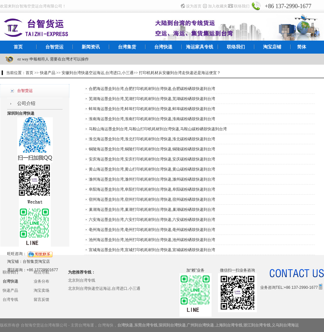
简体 (301, 47)
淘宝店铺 (272, 47)
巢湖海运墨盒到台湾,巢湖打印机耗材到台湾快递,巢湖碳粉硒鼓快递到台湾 (152, 209)
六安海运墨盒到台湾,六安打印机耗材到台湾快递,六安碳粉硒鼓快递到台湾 (152, 219)
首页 (18, 47)
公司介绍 (26, 103)
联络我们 (241, 6)
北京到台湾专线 (81, 280)
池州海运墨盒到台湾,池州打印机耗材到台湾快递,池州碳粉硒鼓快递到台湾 (152, 239)
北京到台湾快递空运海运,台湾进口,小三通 (104, 288)
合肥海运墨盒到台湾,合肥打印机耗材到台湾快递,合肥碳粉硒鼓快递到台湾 (152, 88)
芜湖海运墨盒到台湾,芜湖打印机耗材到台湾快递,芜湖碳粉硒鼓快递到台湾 (152, 98)
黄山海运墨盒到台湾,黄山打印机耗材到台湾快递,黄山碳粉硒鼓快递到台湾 (152, 169)
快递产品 (10, 290)
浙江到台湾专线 (257, 325)
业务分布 (41, 281)
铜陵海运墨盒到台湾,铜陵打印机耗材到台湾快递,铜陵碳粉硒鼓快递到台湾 (152, 149)
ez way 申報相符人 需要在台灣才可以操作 (53, 59)
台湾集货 (127, 47)
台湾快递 (163, 47)
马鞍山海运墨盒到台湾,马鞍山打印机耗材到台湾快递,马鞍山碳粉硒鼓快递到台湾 (158, 129)
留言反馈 (41, 299)
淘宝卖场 (41, 290)
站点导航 (41, 272)
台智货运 (54, 47)
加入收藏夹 (217, 6)
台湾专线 (10, 299)
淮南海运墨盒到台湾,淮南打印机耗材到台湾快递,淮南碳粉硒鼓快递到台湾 (152, 119)
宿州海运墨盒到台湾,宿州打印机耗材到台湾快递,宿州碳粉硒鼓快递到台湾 (152, 199)
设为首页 (194, 6)
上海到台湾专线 (228, 325)
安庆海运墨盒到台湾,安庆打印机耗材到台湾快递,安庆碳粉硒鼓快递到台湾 (152, 159)
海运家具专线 (199, 47)
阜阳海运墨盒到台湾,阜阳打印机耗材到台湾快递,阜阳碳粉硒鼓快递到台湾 (152, 189)
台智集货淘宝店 (36, 261)
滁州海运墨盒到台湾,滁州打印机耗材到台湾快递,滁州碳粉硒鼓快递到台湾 (152, 179)
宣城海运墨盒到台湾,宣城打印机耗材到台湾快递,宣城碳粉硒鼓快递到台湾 (152, 250)
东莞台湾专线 (145, 325)
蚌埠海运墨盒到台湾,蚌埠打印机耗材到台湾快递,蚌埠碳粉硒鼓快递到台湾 (152, 109)
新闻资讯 (91, 47)
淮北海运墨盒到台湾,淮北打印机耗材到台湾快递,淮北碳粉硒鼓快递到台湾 (152, 139)
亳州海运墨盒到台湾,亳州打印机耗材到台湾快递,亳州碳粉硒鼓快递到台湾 (152, 229)
